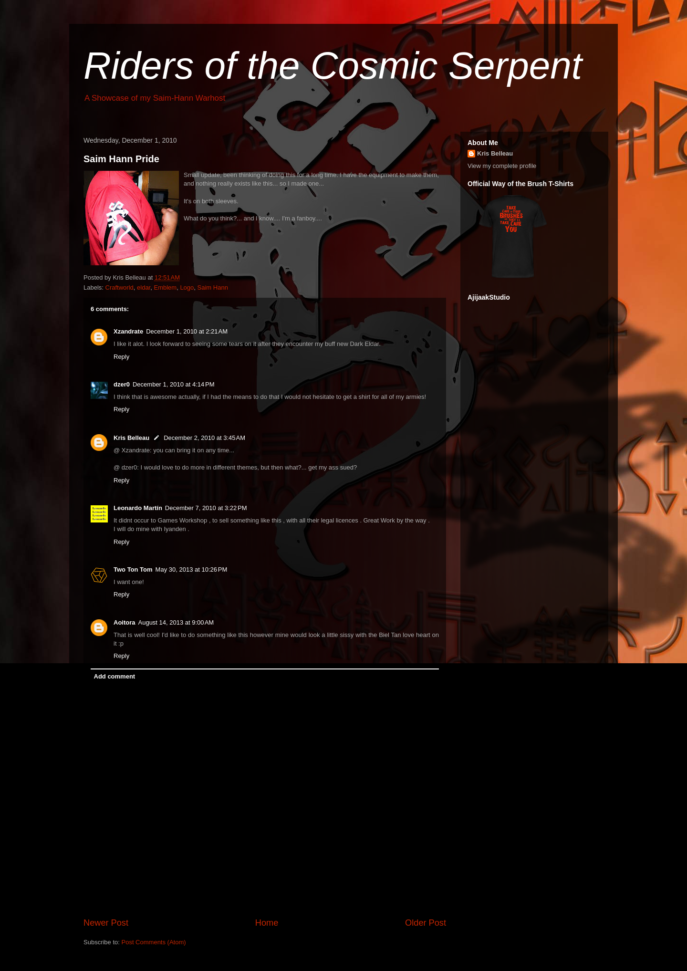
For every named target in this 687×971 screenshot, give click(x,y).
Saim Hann (213, 287)
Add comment (114, 676)
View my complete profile (502, 165)
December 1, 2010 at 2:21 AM (187, 331)
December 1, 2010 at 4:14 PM (174, 384)
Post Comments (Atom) (154, 942)
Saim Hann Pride (121, 159)
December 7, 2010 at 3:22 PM (206, 508)
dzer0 (122, 384)
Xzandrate (128, 331)
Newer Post (105, 923)
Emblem (165, 287)
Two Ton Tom (133, 569)
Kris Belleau (131, 437)
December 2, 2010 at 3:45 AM (204, 437)
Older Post (425, 923)
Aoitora (124, 622)
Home (267, 923)
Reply (121, 356)
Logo (187, 287)
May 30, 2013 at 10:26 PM (192, 569)
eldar (143, 287)
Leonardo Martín (138, 508)
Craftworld (119, 287)
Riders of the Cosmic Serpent (332, 65)
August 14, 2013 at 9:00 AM (176, 622)
